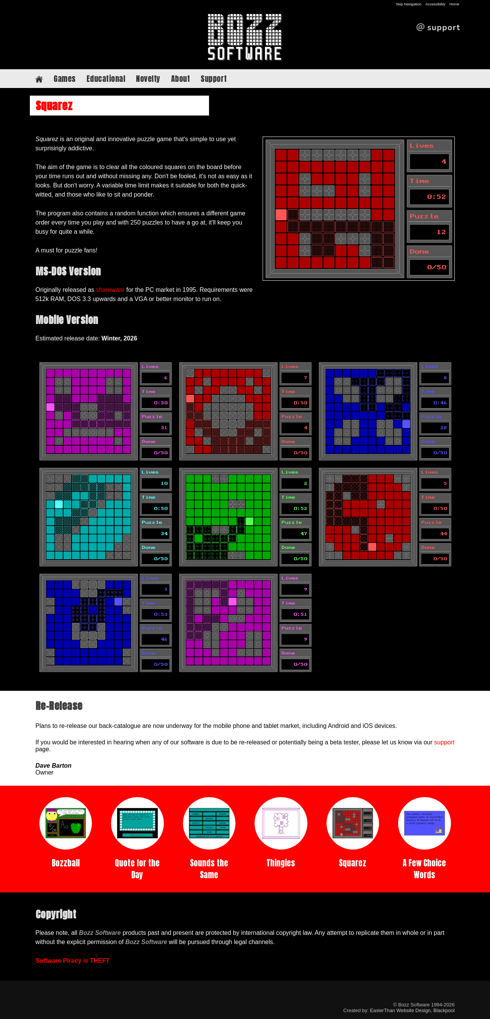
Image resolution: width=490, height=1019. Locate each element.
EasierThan (382, 1010)
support (444, 742)
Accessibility (435, 4)
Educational (106, 79)
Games (65, 79)
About (180, 79)
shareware (110, 289)
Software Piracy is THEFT (73, 960)
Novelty (148, 79)
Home (454, 4)
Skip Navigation (408, 4)
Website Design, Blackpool (426, 1010)
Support (214, 79)
